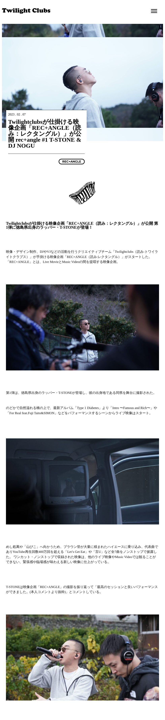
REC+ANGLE (71, 161)
